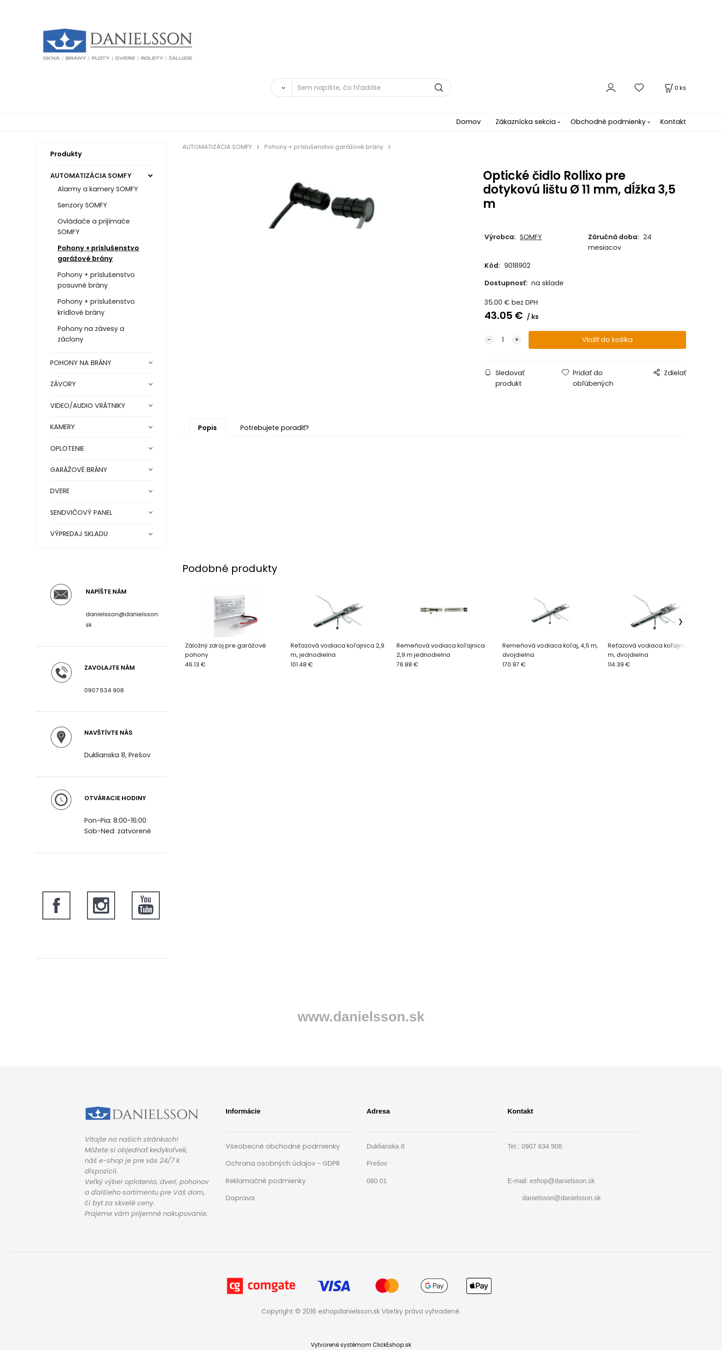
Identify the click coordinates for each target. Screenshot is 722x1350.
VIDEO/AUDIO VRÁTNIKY (87, 405)
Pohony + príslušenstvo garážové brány (98, 253)
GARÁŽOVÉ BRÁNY (78, 469)
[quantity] (503, 340)
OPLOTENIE (67, 448)
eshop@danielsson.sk (562, 1181)
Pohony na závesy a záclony (91, 334)
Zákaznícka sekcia (525, 121)
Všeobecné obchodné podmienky (283, 1146)
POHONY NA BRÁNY (80, 362)
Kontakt (673, 121)
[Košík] (674, 87)
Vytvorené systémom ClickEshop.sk (361, 1345)
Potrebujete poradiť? (274, 427)
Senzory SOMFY (82, 205)
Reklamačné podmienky (266, 1180)
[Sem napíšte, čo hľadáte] (371, 87)
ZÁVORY (63, 384)
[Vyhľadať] (281, 87)
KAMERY (62, 426)
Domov (468, 121)
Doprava (240, 1198)
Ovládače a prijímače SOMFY (94, 226)
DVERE (60, 490)
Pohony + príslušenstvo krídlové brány (96, 307)
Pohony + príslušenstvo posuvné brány (96, 280)
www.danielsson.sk (361, 1016)
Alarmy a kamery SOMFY (98, 189)
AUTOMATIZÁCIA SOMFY (91, 175)
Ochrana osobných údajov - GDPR (283, 1163)
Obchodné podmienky (608, 121)
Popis (207, 427)
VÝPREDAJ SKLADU (79, 533)
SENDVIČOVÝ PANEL (81, 512)
